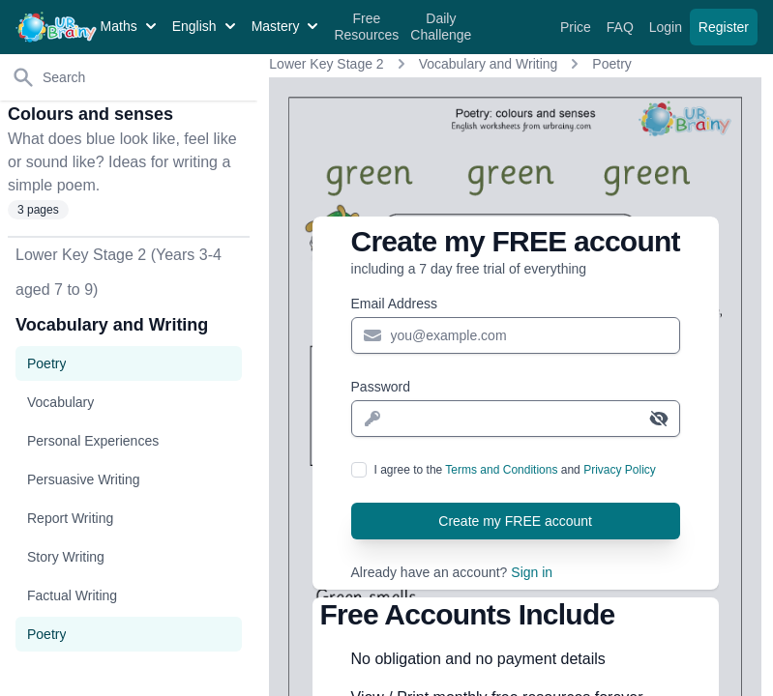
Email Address (394, 303)
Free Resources (366, 27)
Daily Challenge (440, 27)
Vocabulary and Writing (488, 64)
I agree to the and (515, 470)
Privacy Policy (619, 470)
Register (724, 27)
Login (667, 27)
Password (380, 386)
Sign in (531, 572)
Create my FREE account (515, 521)
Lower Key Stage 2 (326, 64)
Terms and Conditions (501, 470)
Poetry (611, 64)
